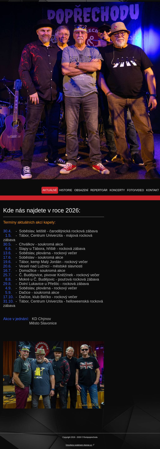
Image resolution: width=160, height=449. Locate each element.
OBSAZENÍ (81, 190)
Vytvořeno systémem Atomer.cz (80, 445)
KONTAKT (152, 190)
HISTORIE (65, 190)
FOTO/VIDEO (135, 190)
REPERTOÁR (99, 190)
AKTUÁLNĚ (49, 190)
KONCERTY (117, 190)
